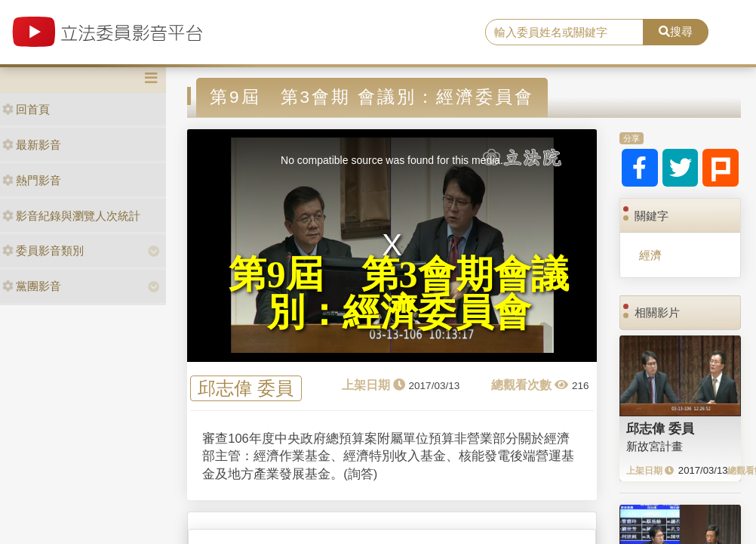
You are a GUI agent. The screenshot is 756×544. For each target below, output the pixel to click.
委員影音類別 (43, 250)
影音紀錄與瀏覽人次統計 (71, 215)
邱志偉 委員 (245, 389)
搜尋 (676, 31)
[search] (564, 32)
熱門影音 (31, 180)
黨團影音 (31, 286)
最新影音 (31, 144)
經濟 (650, 255)
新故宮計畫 (654, 446)
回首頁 (26, 109)
